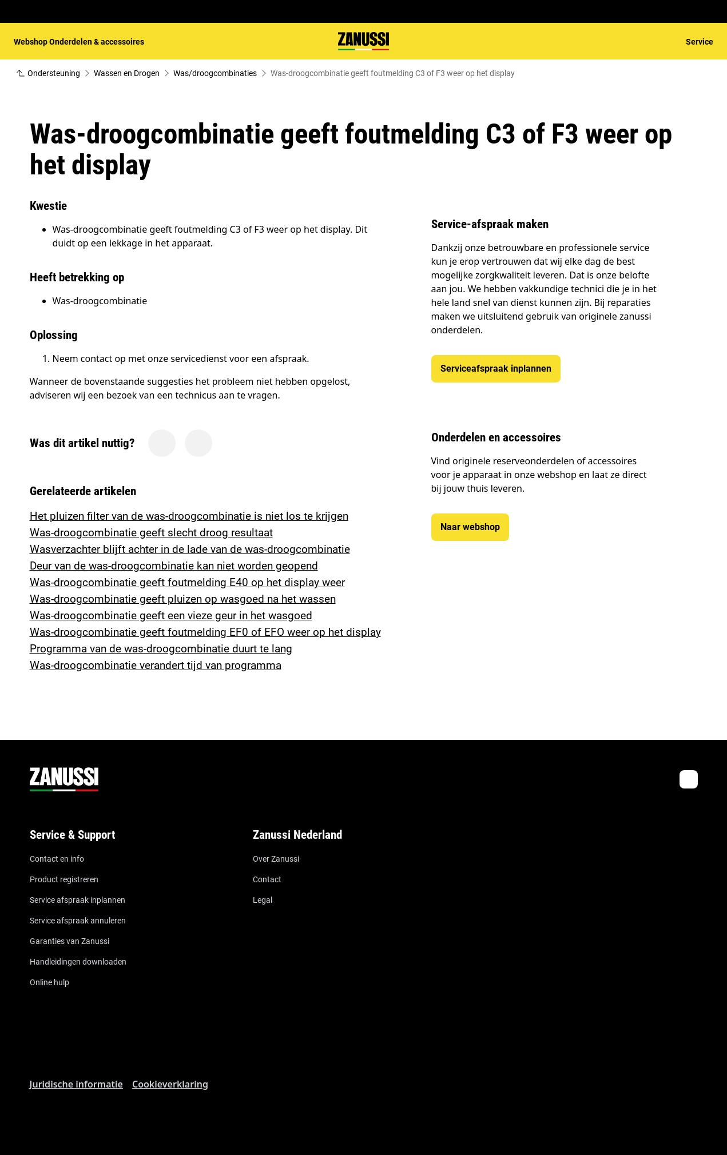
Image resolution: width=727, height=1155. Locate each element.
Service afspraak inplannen (77, 900)
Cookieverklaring (170, 1084)
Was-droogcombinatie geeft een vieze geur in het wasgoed (171, 615)
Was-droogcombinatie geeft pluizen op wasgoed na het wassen (183, 599)
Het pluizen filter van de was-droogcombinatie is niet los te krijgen (189, 516)
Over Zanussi (276, 858)
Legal (262, 900)
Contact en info (57, 858)
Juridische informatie (76, 1084)
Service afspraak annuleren (78, 920)
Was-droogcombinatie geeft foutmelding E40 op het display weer (187, 582)
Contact (267, 879)
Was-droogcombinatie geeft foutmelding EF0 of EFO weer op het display (205, 632)
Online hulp (49, 982)
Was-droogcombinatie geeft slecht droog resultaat (151, 532)
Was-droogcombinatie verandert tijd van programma (155, 665)
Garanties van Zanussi (69, 941)
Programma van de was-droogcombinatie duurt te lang (161, 648)
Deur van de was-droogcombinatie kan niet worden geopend (174, 565)
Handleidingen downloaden (78, 961)
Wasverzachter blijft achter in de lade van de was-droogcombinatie (190, 549)
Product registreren (64, 879)
